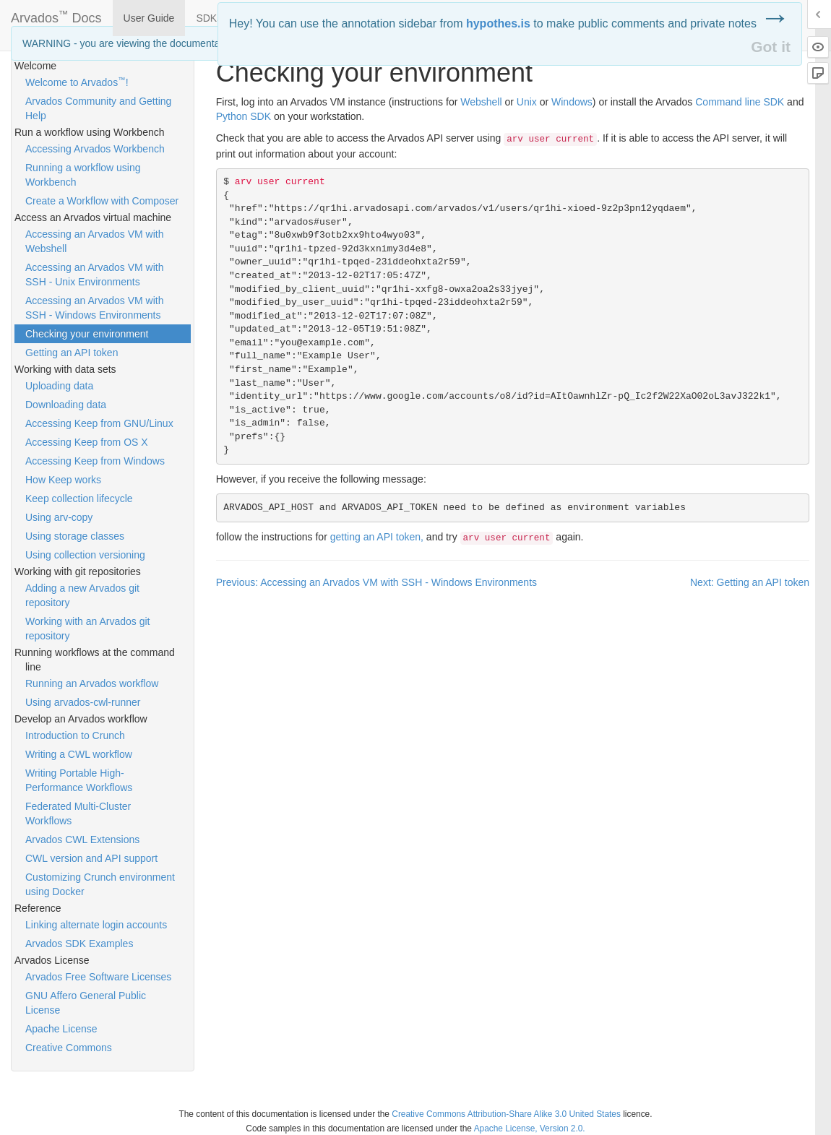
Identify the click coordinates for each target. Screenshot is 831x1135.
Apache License (61, 1029)
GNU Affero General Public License (85, 1003)
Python (243, 116)
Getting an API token (71, 352)
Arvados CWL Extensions (82, 839)
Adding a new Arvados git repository (82, 595)
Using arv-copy (58, 517)
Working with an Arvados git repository (87, 629)
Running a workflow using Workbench (83, 175)
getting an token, (376, 537)
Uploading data (59, 386)
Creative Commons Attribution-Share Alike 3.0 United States (506, 1114)
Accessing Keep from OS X (86, 442)
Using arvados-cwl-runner (83, 702)
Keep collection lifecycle (79, 498)
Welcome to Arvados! (77, 81)
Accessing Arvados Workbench (95, 149)
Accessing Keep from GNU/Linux (99, 423)
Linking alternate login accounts (96, 925)
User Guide (149, 18)
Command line (739, 102)
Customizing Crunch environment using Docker (100, 884)
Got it (771, 46)
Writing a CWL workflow (78, 754)
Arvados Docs (56, 15)
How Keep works (63, 479)
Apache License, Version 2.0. (529, 1128)
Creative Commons (68, 1047)
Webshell (480, 102)
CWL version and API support (91, 858)
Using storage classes (74, 536)
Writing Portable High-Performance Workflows (78, 780)
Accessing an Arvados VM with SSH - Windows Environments (94, 308)
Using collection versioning (85, 555)
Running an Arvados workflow (91, 683)
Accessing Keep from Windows (95, 461)
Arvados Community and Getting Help (98, 108)
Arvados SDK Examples (79, 943)
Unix (527, 102)
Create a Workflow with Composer (101, 201)
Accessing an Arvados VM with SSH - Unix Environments (94, 275)
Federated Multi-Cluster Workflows (78, 813)
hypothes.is (498, 23)
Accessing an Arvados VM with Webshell (94, 241)
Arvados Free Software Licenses (98, 977)
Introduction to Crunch (75, 735)
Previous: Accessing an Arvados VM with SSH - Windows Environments (376, 582)
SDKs (209, 18)
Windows (572, 102)
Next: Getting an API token (749, 582)
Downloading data (65, 404)
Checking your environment (86, 334)
